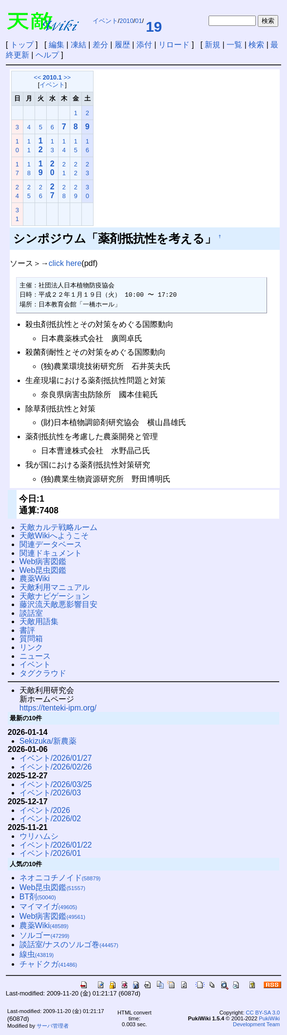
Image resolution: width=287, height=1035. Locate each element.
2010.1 (52, 77)
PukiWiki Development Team (256, 1021)
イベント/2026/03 (50, 793)
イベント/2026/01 (50, 853)
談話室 (31, 613)
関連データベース (50, 544)
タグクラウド (42, 673)
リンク (31, 647)
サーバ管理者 (53, 1026)
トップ (22, 45)
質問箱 (31, 638)
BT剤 (37, 897)
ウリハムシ (38, 836)
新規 (212, 45)
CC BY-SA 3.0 (263, 1012)
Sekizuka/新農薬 (48, 741)
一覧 (234, 45)
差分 (100, 45)
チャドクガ (48, 964)
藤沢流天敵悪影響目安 (58, 604)
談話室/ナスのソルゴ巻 (68, 944)
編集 (56, 45)
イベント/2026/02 (50, 818)
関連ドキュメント (50, 553)
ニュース (35, 656)
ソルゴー (44, 935)
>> (67, 77)
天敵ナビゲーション (54, 596)
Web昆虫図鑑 (43, 570)
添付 (144, 45)
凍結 (78, 45)
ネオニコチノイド (60, 877)
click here (65, 263)
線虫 (36, 954)
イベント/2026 (44, 810)
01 (138, 20)
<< (37, 77)
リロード (174, 45)
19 (154, 27)
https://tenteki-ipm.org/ (57, 708)
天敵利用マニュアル (54, 587)
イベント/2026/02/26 (55, 767)
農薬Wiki (34, 578)
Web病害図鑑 (43, 561)
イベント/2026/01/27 (55, 758)
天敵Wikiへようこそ (54, 535)
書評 (27, 630)
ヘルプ (47, 55)
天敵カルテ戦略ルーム (58, 527)
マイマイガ (48, 906)
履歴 (122, 45)
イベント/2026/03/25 (55, 784)
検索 (256, 45)
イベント (105, 20)
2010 (126, 20)
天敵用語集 (38, 621)
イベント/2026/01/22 (55, 845)
